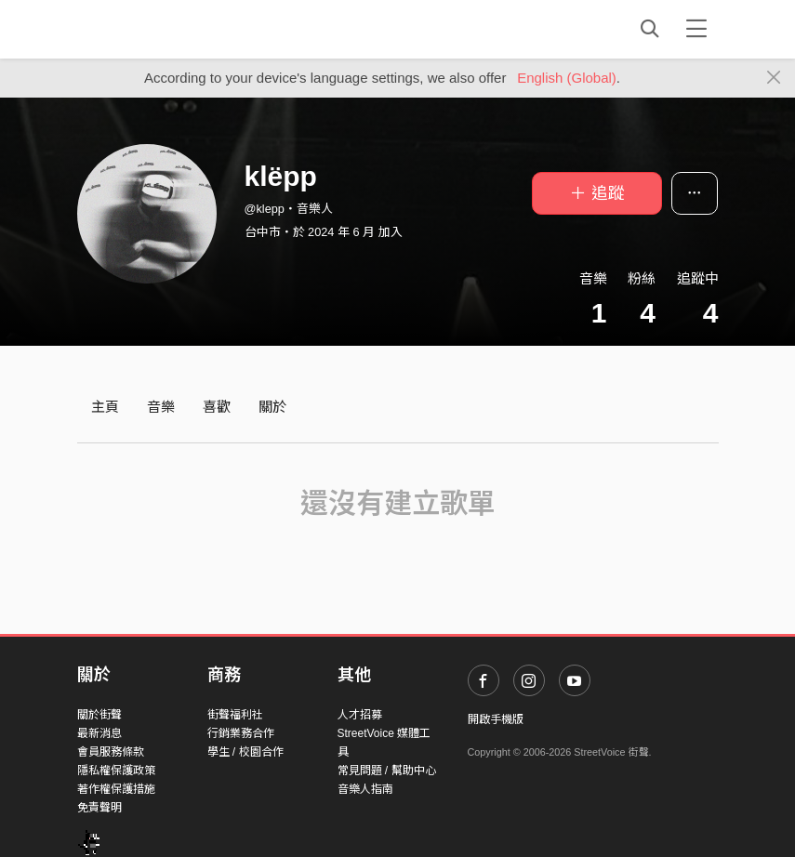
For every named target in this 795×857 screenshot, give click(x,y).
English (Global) (566, 78)
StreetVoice (154, 29)
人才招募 (360, 714)
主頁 (105, 407)
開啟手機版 (495, 719)
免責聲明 (99, 807)
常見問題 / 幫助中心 (387, 770)
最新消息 (99, 733)
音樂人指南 (365, 789)
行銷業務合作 (240, 733)
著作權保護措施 (116, 789)
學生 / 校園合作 (245, 751)
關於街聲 (99, 714)
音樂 (161, 407)
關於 (272, 407)
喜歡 (217, 407)
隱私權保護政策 (116, 770)
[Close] (774, 78)
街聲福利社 (235, 714)
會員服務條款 (110, 751)
